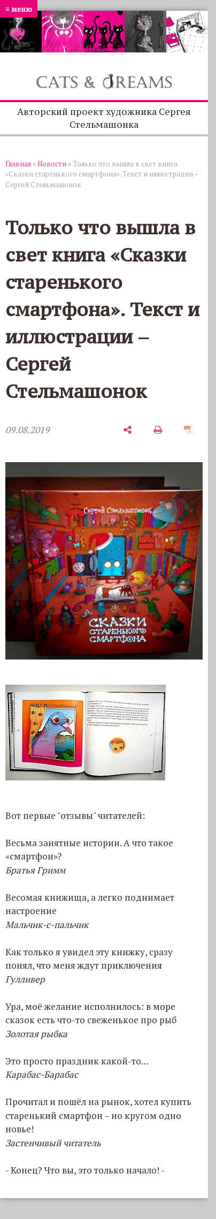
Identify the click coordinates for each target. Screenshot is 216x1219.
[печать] (158, 430)
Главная (18, 163)
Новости (51, 163)
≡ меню (18, 9)
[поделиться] (127, 430)
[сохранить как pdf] (188, 430)
